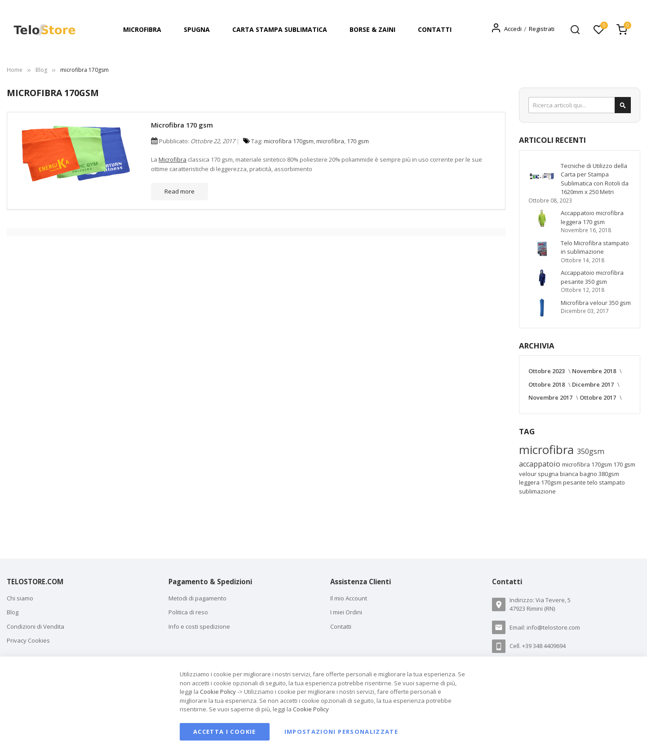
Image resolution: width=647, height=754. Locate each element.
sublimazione (537, 491)
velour (528, 474)
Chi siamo (20, 598)
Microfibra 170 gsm (182, 124)
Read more (179, 191)
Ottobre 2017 (598, 397)
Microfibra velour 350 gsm (596, 303)
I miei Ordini (346, 612)
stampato (612, 482)
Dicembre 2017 (593, 384)
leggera (530, 482)
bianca (570, 474)
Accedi (513, 29)
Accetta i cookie (224, 732)
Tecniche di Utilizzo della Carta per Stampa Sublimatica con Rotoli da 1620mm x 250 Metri (595, 179)
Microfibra (172, 159)
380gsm (608, 474)
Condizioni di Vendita (35, 626)
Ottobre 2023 (547, 371)
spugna (549, 474)
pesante (575, 482)
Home (14, 70)
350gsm (590, 451)
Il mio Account (348, 598)
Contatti (340, 626)
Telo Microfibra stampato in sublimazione (595, 247)
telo (593, 482)
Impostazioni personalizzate (341, 732)
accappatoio (540, 464)
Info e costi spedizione (199, 626)
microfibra (330, 141)
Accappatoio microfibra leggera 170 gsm (592, 217)
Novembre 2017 (551, 397)
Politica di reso (188, 612)
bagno (589, 474)
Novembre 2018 (594, 371)
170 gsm (358, 141)
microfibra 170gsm (289, 141)
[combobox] (579, 105)
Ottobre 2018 (547, 384)
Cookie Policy (218, 692)
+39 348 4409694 (544, 646)
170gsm (552, 482)
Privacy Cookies (28, 640)
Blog (41, 70)
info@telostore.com (553, 627)
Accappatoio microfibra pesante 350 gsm (592, 277)
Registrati (541, 29)
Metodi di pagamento (197, 598)
